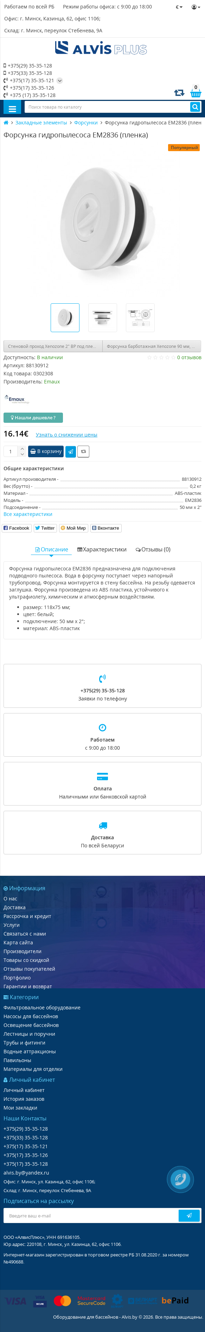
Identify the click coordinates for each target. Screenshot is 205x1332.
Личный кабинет (24, 1090)
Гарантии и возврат (28, 986)
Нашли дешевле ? (33, 417)
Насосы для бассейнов (31, 1016)
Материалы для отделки (33, 1069)
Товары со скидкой (26, 960)
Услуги (12, 925)
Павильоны (17, 1060)
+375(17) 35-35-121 (29, 80)
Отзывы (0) (153, 549)
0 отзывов (189, 357)
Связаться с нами (25, 933)
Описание (51, 549)
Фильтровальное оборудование (42, 1007)
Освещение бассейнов (31, 1025)
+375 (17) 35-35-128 (30, 95)
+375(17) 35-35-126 (29, 87)
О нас (10, 898)
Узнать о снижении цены (66, 434)
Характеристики (102, 549)
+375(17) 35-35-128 (26, 1163)
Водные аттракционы (30, 1051)
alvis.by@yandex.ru (26, 1172)
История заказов (24, 1098)
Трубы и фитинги (24, 1042)
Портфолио (17, 977)
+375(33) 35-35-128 (28, 73)
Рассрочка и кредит (27, 916)
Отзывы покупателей (29, 968)
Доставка (15, 907)
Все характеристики (28, 514)
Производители (22, 951)
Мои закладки (20, 1107)
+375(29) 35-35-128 (28, 65)
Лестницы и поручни (29, 1033)
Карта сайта (18, 942)
